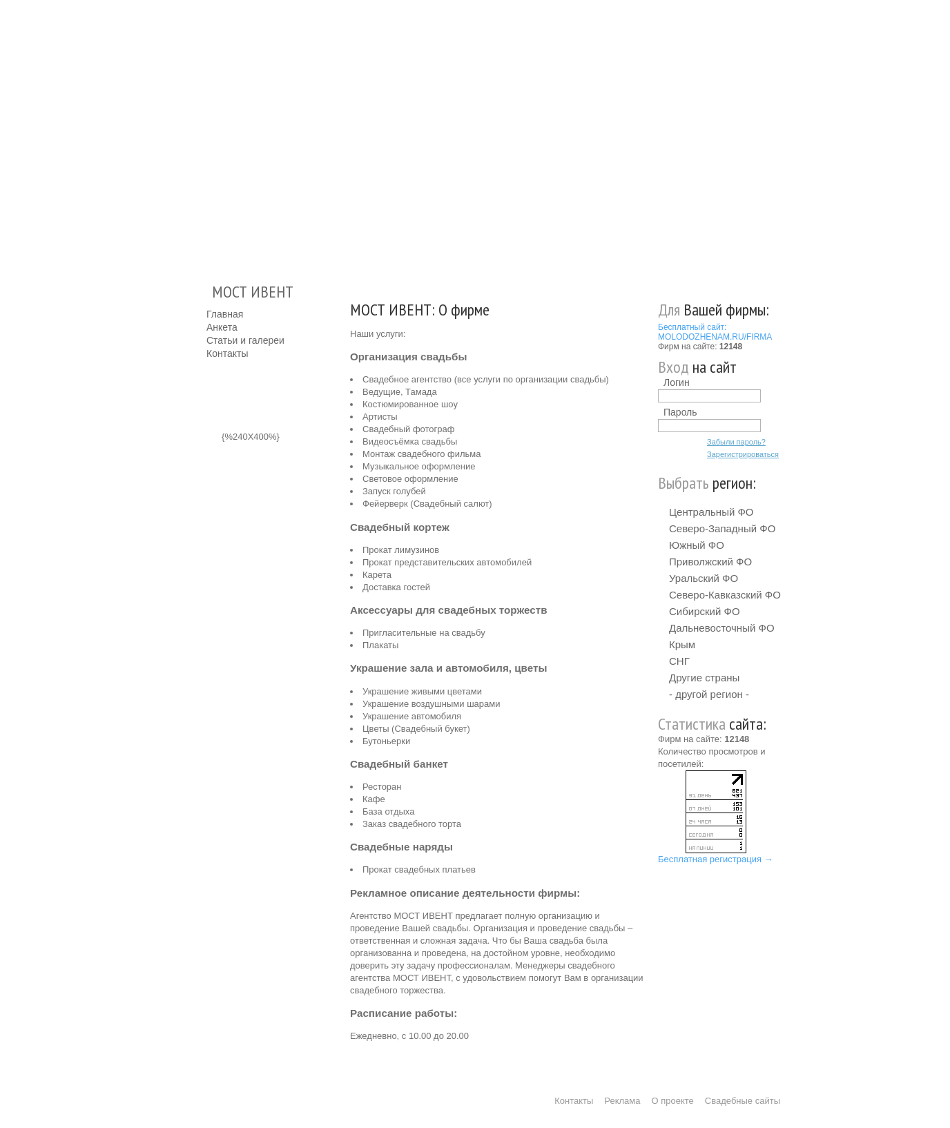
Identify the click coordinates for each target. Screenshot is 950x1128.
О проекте (673, 1101)
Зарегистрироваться (743, 454)
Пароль (680, 412)
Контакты (227, 353)
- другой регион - (709, 694)
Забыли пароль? (736, 442)
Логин (676, 382)
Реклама (622, 1101)
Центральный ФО (711, 512)
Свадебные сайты (742, 1101)
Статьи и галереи (245, 340)
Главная (224, 314)
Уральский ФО (703, 578)
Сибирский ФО (704, 611)
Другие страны (704, 677)
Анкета (222, 327)
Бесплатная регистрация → (715, 859)
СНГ (679, 661)
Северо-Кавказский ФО (725, 595)
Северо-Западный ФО (722, 528)
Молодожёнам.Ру (212, 135)
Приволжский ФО (710, 561)
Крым (682, 644)
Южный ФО (696, 545)
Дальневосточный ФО (722, 628)
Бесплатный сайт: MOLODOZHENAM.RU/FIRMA (715, 332)
